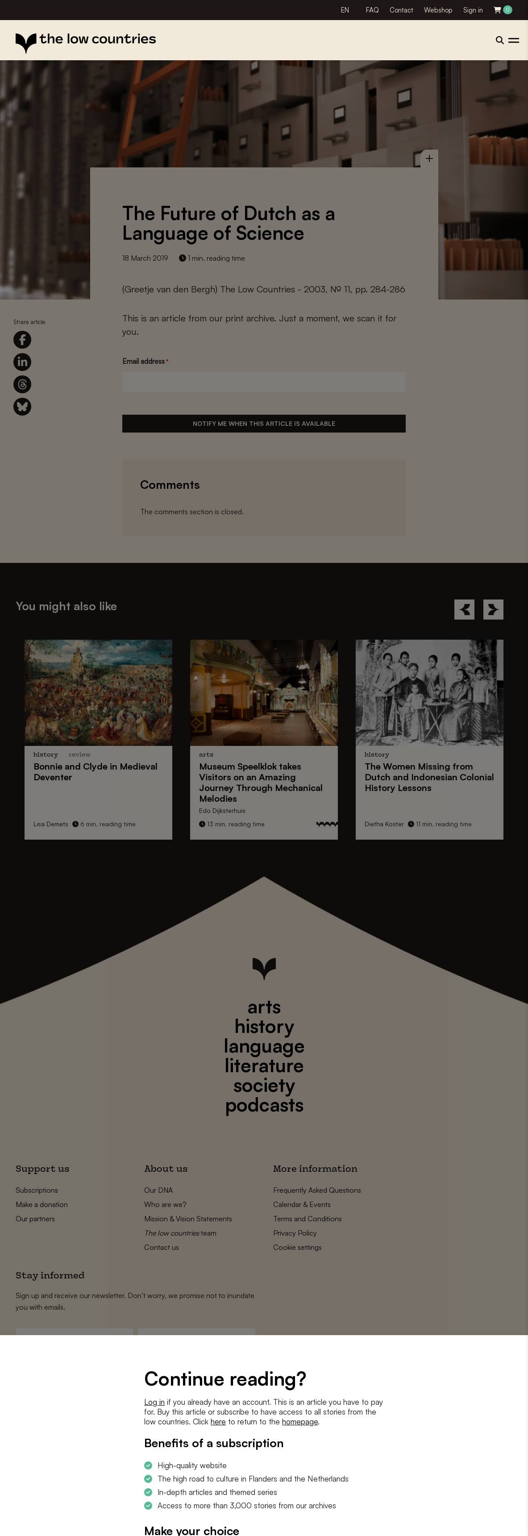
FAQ (372, 10)
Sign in (473, 10)
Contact (401, 10)
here (218, 1421)
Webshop (438, 10)
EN (345, 10)
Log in (154, 1402)
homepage (300, 1421)
